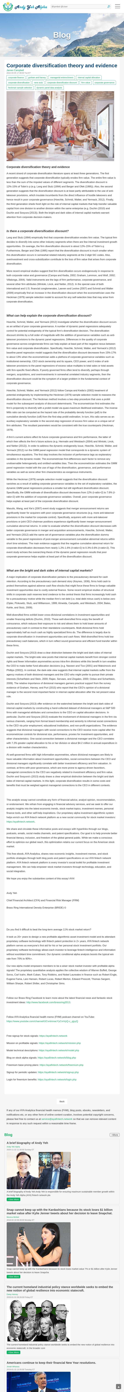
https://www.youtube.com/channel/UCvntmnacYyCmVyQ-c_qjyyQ (42, 1021)
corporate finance (16, 77)
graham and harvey (37, 77)
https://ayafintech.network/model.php (59, 1050)
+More (114, 1135)
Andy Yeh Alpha (13, 1147)
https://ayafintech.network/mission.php (60, 1043)
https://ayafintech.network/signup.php (58, 1072)
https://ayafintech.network (21, 821)
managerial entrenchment (61, 77)
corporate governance (104, 82)
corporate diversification (19, 82)
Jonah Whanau (13, 1367)
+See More (13, 1199)
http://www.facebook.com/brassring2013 (48, 1002)
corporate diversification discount (62, 82)
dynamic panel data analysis (49, 88)
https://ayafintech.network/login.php (57, 1079)
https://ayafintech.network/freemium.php (61, 1065)
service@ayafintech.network (57, 1119)
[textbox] (81, 6)
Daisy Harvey (12, 1294)
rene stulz (38, 82)
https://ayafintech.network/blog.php (57, 1057)
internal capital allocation (89, 77)
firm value (85, 82)
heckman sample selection (20, 88)
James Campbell (15, 70)
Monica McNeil (13, 1217)
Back (62, 1101)
